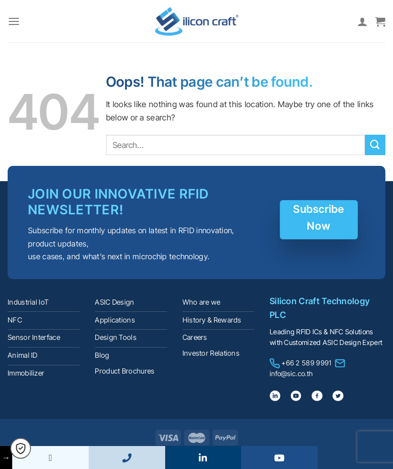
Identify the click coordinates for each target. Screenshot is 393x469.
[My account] (362, 21)
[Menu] (14, 21)
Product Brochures (124, 371)
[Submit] (375, 145)
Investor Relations (211, 353)
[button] (20, 448)
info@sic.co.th (291, 373)
